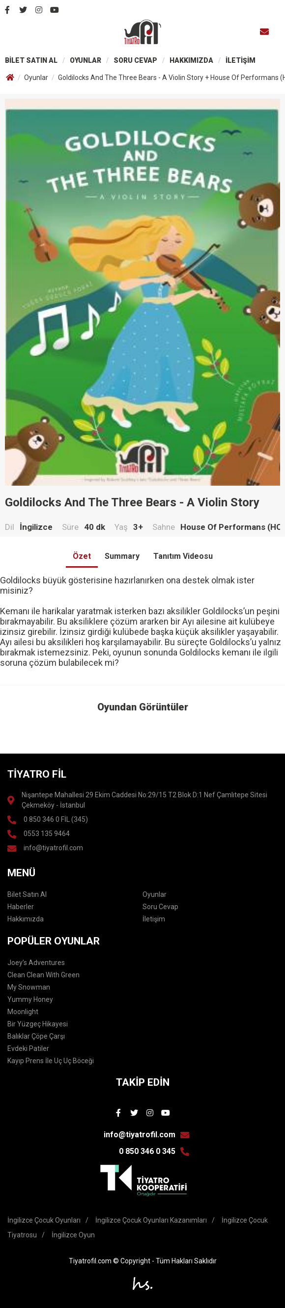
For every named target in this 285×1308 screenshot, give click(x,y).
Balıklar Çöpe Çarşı (36, 1036)
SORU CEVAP (135, 60)
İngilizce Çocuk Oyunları (44, 1220)
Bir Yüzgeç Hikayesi (37, 1024)
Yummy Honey (30, 999)
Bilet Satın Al (27, 894)
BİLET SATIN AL (31, 60)
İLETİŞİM (241, 60)
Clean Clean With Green (43, 975)
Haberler (20, 907)
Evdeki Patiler (28, 1048)
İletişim (153, 919)
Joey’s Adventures (36, 963)
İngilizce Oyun (73, 1235)
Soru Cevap (160, 907)
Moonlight (22, 1012)
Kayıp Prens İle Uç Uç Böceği (50, 1061)
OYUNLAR (85, 60)
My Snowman (28, 987)
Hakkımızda (25, 919)
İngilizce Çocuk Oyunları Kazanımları (151, 1220)
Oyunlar (36, 77)
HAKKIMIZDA (191, 60)
